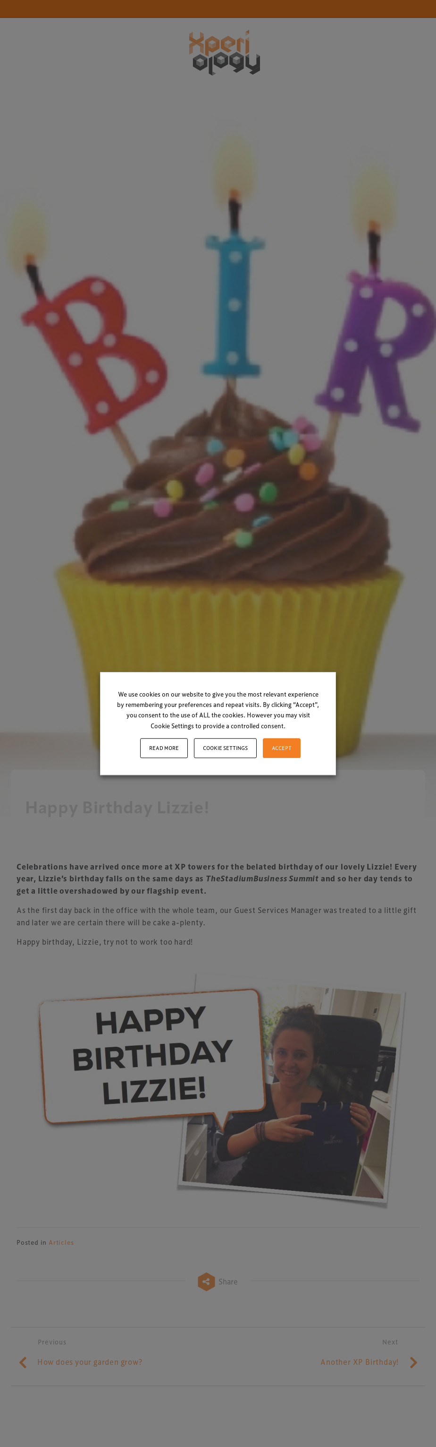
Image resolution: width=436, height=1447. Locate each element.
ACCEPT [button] (282, 747)
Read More (164, 747)
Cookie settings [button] (225, 747)
